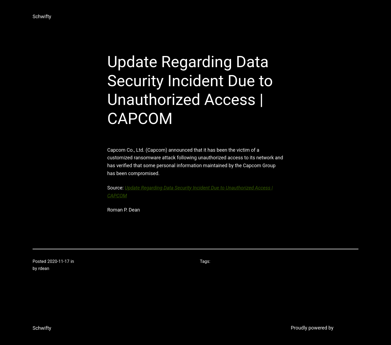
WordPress (346, 328)
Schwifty (42, 16)
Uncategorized (89, 261)
